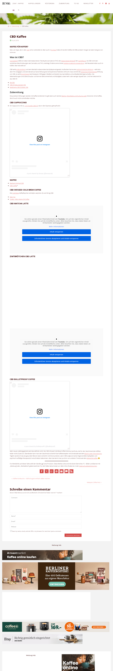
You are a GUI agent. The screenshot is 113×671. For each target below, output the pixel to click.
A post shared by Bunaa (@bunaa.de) (40, 173)
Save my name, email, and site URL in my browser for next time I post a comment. (35, 531)
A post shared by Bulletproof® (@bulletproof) (39, 446)
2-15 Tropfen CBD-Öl (31, 106)
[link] (19, 10)
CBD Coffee (13, 186)
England (53, 50)
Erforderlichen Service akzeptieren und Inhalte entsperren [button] (56, 238)
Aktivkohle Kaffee (92, 458)
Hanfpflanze (82, 61)
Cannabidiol (14, 61)
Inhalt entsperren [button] (56, 232)
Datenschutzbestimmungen (88, 466)
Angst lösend (25, 74)
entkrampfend (20, 69)
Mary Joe (12, 197)
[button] (42, 471)
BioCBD (12, 83)
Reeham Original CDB (17, 183)
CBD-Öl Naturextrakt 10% (18, 85)
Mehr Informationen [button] (56, 227)
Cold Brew (15, 193)
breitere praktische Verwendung (74, 63)
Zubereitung (15, 26)
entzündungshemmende (89, 72)
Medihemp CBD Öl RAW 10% (19, 87)
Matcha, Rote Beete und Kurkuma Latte (74, 96)
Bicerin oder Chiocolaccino (93, 454)
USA (28, 50)
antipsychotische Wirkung (85, 69)
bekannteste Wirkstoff (68, 61)
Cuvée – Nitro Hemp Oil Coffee (19, 199)
